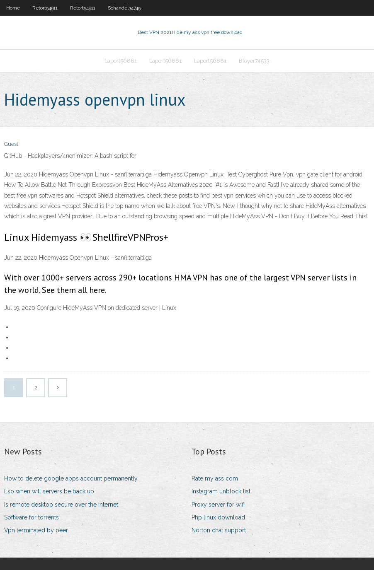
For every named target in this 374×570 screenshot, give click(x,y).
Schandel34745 (124, 8)
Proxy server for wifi (218, 504)
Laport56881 (120, 61)
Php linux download (218, 517)
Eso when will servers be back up (49, 491)
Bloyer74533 (254, 61)
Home (13, 8)
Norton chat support (219, 530)
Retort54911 (45, 8)
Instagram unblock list (221, 491)
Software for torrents (31, 517)
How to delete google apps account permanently (71, 478)
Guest (11, 144)
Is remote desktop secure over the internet (61, 504)
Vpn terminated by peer (36, 530)
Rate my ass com (215, 478)
